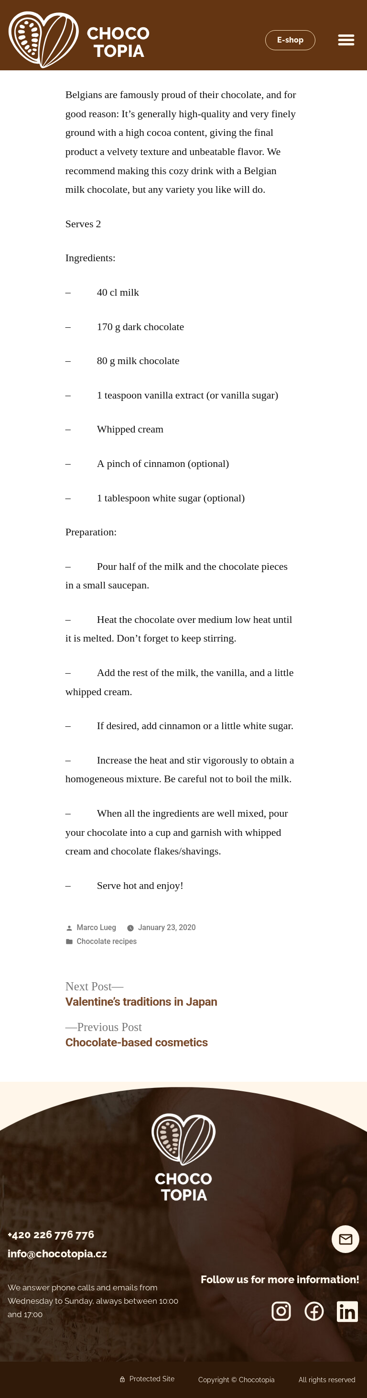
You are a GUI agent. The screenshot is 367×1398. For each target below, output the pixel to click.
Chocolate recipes (107, 941)
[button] (346, 40)
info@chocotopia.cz (57, 1253)
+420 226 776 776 (51, 1234)
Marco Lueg (96, 927)
